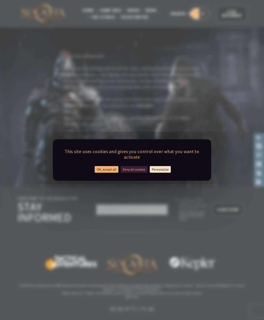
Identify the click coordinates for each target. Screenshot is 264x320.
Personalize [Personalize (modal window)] (160, 169)
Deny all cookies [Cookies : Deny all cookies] (134, 169)
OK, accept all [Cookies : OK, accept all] (106, 169)
